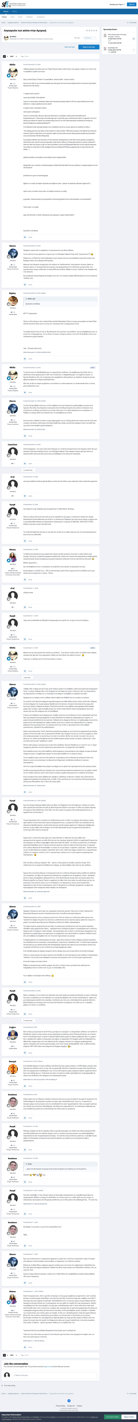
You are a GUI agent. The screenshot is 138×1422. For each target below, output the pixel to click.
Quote (30, 237)
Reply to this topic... (21, 1375)
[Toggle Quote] (26, 299)
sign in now (48, 1366)
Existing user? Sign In (117, 4)
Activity (14, 11)
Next (12, 56)
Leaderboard (41, 17)
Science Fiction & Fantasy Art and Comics (39, 39)
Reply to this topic (89, 47)
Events (20, 17)
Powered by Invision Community (69, 1410)
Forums (4, 17)
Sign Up (131, 4)
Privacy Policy (60, 1406)
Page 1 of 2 (25, 56)
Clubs (12, 17)
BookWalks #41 (113, 48)
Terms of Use (16, 1417)
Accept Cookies (112, 1417)
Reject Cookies (129, 1417)
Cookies (79, 1406)
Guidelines (29, 17)
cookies (52, 1417)
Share (77, 38)
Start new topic (70, 47)
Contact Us (71, 1406)
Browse (6, 12)
